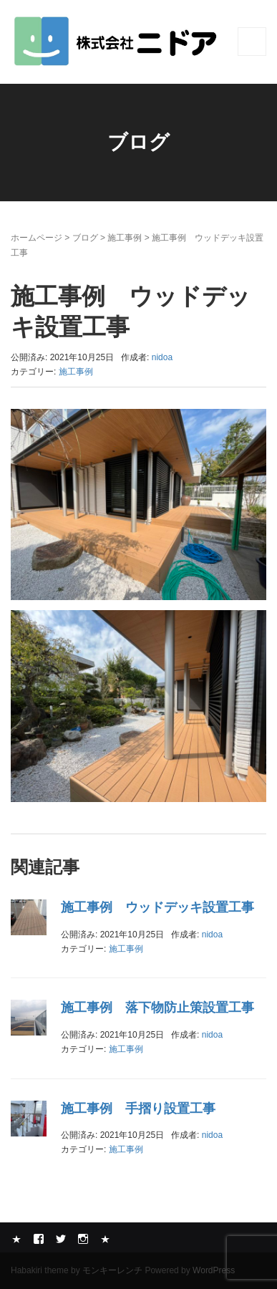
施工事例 (124, 238)
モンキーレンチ (112, 1270)
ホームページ (36, 238)
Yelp (16, 1239)
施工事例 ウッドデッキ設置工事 (157, 907)
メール (105, 1239)
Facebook (38, 1239)
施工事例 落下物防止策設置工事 (157, 1007)
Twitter (61, 1239)
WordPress (214, 1270)
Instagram (83, 1239)
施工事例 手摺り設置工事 (138, 1108)
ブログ (85, 238)
